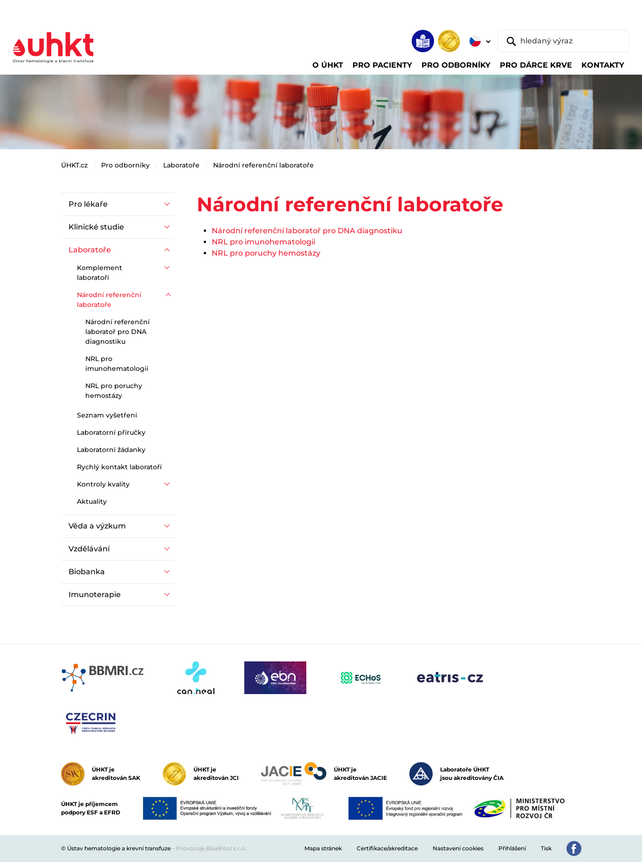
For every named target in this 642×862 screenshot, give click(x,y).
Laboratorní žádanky (111, 449)
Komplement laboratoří (99, 273)
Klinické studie (96, 226)
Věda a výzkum (97, 525)
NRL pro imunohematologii (263, 241)
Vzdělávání (89, 548)
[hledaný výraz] (563, 41)
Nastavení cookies (458, 848)
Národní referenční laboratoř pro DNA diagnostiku (307, 230)
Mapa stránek (323, 848)
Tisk (546, 848)
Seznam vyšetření (107, 415)
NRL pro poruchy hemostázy (266, 253)
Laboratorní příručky (111, 432)
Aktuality (92, 501)
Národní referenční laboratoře (263, 165)
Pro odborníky (125, 165)
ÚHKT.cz (74, 165)
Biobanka (87, 571)
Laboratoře (181, 165)
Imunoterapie (95, 594)
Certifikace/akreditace (387, 848)
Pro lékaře (88, 204)
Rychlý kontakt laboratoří (119, 467)
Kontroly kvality (103, 484)
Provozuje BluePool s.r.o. (211, 848)
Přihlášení (512, 848)
